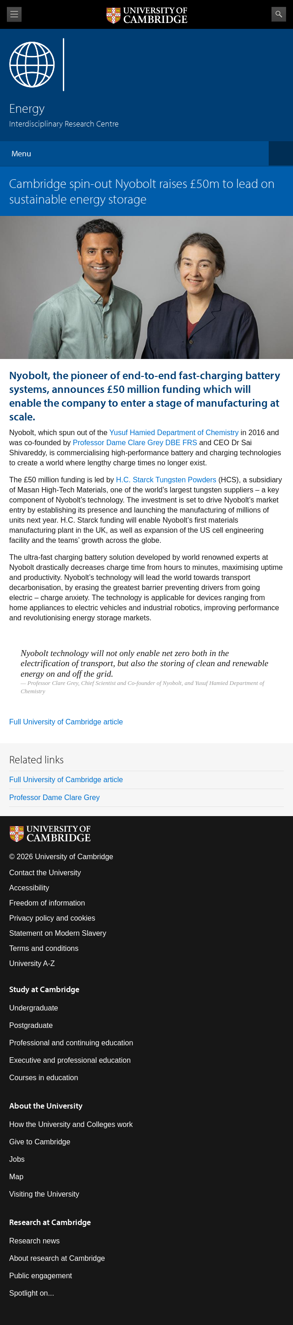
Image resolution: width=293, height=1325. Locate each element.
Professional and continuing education (71, 1043)
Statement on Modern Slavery (57, 933)
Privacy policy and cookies (52, 918)
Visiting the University (44, 1194)
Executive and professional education (70, 1060)
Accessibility (29, 888)
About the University (46, 1105)
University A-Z (32, 963)
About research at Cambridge (57, 1258)
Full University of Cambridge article (66, 722)
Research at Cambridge (50, 1222)
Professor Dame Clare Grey (54, 797)
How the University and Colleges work (71, 1124)
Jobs (17, 1159)
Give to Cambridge (39, 1142)
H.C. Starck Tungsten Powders (166, 480)
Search (278, 14)
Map (16, 1177)
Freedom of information (47, 903)
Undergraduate (33, 1008)
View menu (14, 14)
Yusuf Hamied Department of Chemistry (174, 432)
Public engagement (40, 1276)
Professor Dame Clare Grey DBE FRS (135, 443)
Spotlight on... (31, 1293)
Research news (34, 1241)
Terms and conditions (43, 948)
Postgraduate (31, 1025)
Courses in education (43, 1078)
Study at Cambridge (44, 989)
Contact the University (45, 873)
